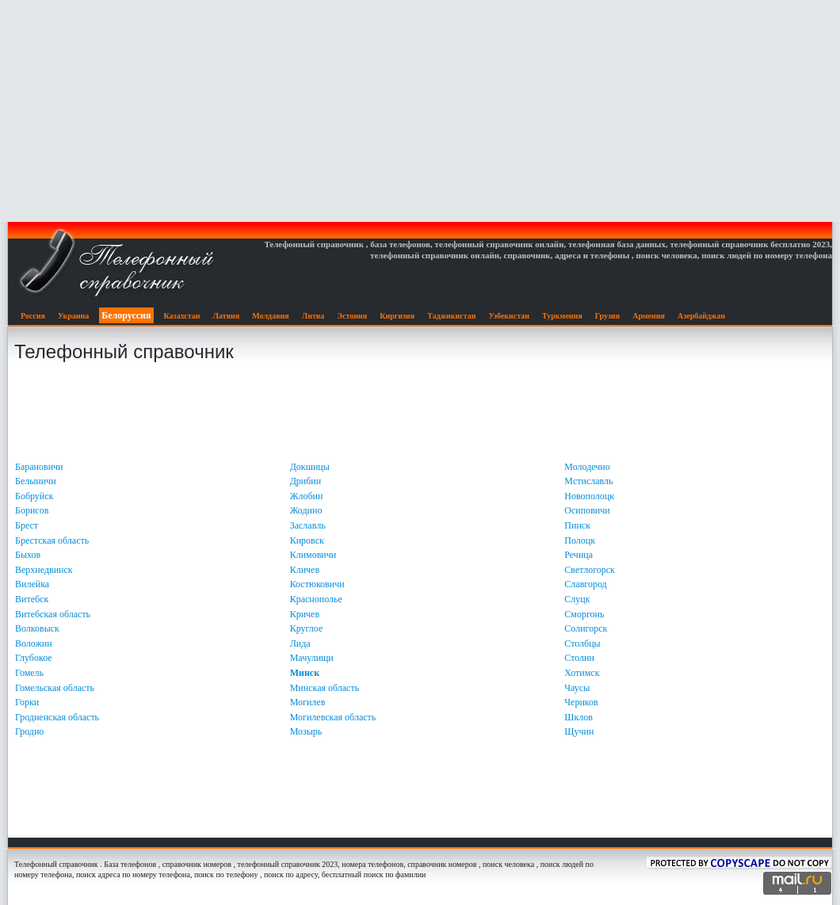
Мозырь (306, 731)
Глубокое (33, 657)
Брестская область (52, 540)
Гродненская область (57, 717)
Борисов (31, 510)
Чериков (581, 702)
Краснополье (316, 599)
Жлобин (306, 496)
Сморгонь (584, 614)
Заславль (308, 525)
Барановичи (39, 466)
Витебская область (52, 614)
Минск (304, 672)
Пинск (577, 525)
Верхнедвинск (44, 569)
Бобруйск (34, 496)
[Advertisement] (420, 111)
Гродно (29, 731)
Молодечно (586, 466)
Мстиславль (588, 481)
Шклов (578, 717)
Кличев (304, 569)
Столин (579, 657)
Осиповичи (586, 510)
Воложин (33, 643)
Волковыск (37, 628)
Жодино (306, 510)
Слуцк (577, 599)
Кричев (304, 614)
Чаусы (577, 687)
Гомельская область (54, 687)
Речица (578, 554)
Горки (27, 702)
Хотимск (581, 672)
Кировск (307, 540)
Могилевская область (333, 717)
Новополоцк (589, 496)
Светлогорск (589, 569)
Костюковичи (317, 584)
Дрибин (306, 481)
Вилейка (32, 584)
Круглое (306, 628)
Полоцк (579, 540)
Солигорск (585, 628)
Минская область (325, 687)
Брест (26, 525)
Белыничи (35, 481)
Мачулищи (312, 657)
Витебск (31, 599)
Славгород (585, 584)
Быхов (27, 554)
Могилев (308, 702)
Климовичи (313, 554)
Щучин (579, 731)
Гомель (29, 672)
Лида (300, 643)
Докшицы (310, 466)
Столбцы (582, 643)
